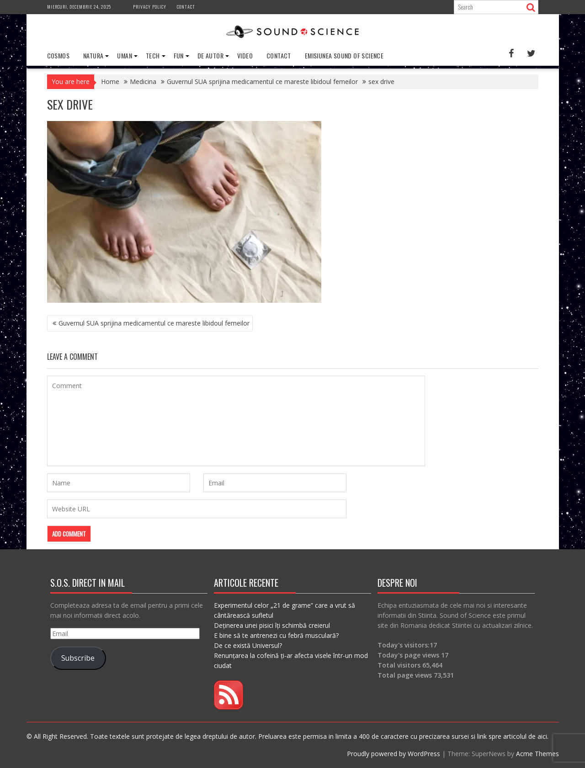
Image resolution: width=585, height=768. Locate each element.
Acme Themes (537, 753)
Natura (93, 55)
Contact (186, 6)
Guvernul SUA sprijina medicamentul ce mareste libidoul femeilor (154, 323)
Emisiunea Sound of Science (344, 55)
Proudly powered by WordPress (393, 753)
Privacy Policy (149, 6)
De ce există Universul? (248, 645)
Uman (124, 55)
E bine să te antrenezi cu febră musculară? (276, 635)
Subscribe (78, 658)
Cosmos (58, 55)
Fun (179, 55)
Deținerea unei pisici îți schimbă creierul (272, 625)
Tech (153, 55)
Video (245, 55)
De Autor (210, 55)
